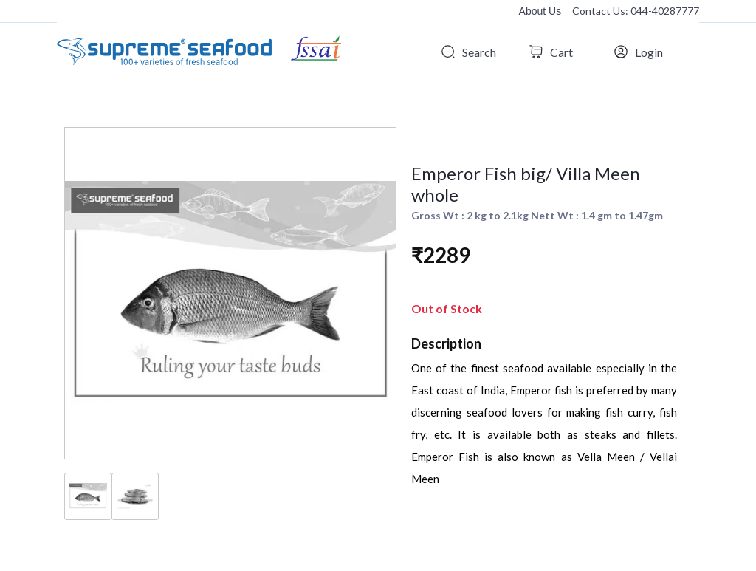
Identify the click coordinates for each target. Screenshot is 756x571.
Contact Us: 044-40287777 (635, 10)
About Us (540, 11)
